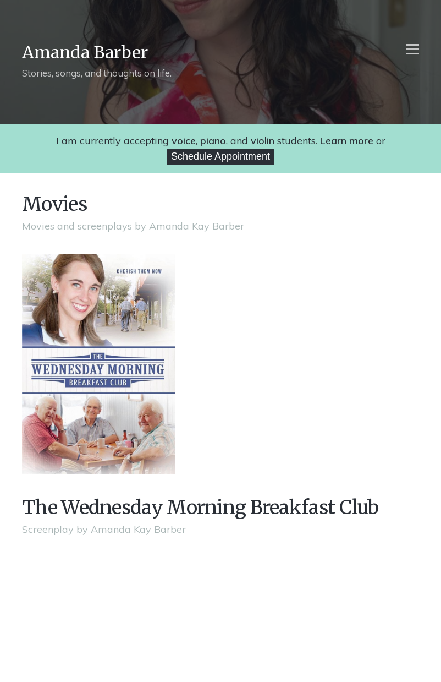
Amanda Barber (85, 52)
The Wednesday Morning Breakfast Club (200, 507)
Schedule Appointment (220, 156)
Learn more (346, 140)
